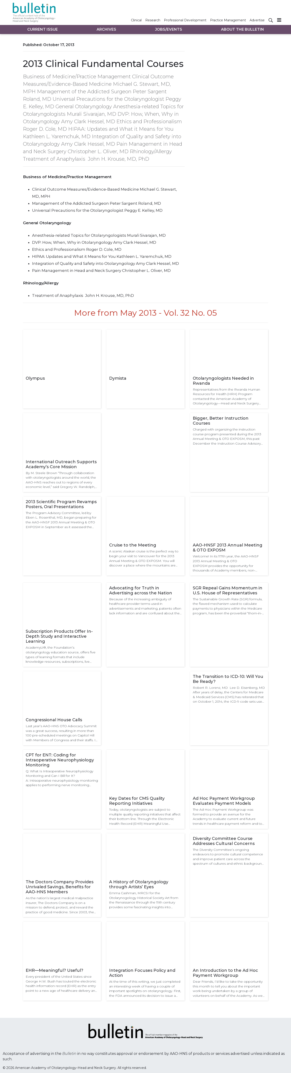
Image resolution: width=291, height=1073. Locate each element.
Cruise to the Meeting (132, 545)
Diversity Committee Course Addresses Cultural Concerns (224, 841)
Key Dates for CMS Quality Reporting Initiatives (137, 801)
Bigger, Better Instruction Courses (220, 421)
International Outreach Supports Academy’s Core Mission (61, 464)
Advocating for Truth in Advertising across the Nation (140, 591)
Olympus (35, 378)
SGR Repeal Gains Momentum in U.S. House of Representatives (227, 591)
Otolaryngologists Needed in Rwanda (223, 381)
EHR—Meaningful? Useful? (54, 970)
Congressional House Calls (54, 719)
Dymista (117, 378)
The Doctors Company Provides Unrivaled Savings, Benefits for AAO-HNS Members (59, 886)
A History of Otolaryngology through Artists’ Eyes (138, 884)
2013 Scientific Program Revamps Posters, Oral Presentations (61, 504)
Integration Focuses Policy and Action (142, 973)
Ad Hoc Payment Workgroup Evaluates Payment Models (224, 801)
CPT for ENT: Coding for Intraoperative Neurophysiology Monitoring (60, 760)
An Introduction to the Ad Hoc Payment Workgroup (225, 973)
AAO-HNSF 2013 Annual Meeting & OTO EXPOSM (227, 548)
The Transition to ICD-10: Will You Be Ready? (228, 679)
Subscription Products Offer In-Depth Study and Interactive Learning (59, 636)
